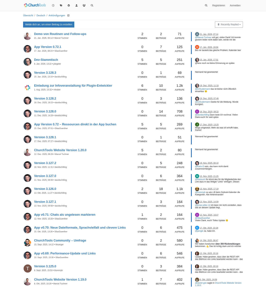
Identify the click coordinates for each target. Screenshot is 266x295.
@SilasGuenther (202, 218)
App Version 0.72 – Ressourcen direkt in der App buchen (75, 124)
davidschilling (60, 77)
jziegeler (57, 64)
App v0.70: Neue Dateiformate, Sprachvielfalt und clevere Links (80, 227)
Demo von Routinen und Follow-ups (60, 34)
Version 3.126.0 (45, 189)
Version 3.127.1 (45, 201)
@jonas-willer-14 (202, 205)
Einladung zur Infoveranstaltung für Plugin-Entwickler (73, 85)
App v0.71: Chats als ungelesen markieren (64, 214)
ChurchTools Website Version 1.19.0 (60, 279)
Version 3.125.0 (45, 266)
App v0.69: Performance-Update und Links (65, 253)
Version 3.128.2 (45, 98)
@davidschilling (202, 115)
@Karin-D (199, 166)
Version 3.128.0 (45, 111)
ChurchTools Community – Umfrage (60, 240)
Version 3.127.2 (45, 163)
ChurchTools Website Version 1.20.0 (60, 150)
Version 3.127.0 (45, 176)
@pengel (199, 231)
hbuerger (59, 244)
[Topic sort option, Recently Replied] (229, 25)
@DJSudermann (202, 89)
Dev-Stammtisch (46, 59)
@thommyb (200, 192)
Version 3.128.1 (45, 137)
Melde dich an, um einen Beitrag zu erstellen (48, 24)
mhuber (57, 89)
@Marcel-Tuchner (203, 37)
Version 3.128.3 (45, 72)
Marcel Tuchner (61, 38)
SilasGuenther (60, 51)
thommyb (58, 270)
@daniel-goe (201, 283)
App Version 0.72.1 (47, 47)
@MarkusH (200, 179)
